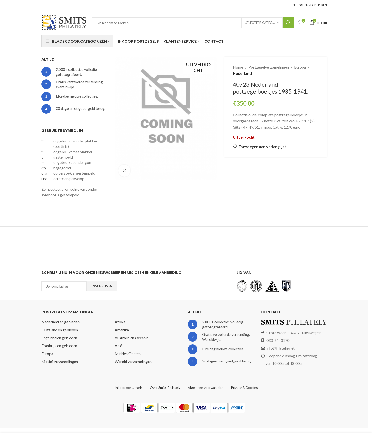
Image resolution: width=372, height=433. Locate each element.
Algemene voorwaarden (205, 388)
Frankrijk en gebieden (59, 345)
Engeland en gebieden (59, 337)
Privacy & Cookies (244, 388)
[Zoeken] (193, 22)
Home (238, 67)
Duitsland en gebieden (59, 329)
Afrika (120, 322)
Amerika (122, 329)
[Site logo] (64, 22)
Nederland (242, 73)
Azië (118, 345)
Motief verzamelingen (59, 361)
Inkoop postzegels (129, 388)
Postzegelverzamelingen (268, 67)
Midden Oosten (128, 353)
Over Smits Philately (165, 388)
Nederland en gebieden (60, 322)
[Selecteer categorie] (262, 23)
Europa (300, 67)
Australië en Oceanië (132, 337)
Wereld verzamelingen (133, 361)
